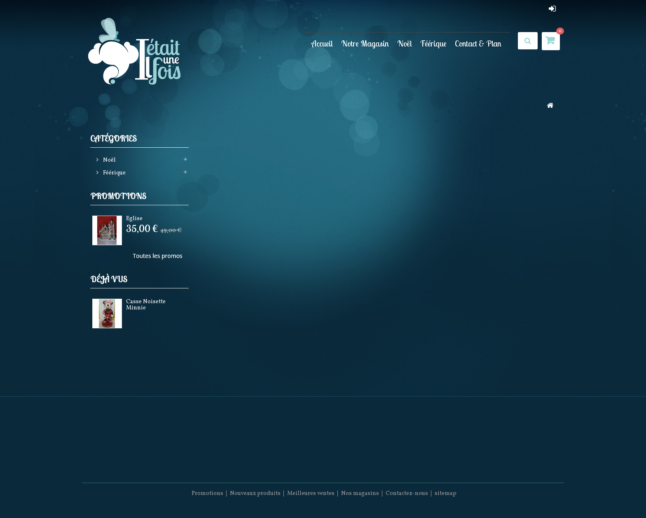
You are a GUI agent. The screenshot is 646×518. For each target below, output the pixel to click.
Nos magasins (360, 493)
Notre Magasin (365, 43)
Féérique (433, 43)
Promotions (118, 196)
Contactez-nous (407, 493)
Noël (404, 43)
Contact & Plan (478, 43)
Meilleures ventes (311, 493)
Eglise (134, 219)
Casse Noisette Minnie (146, 305)
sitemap (445, 493)
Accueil (322, 43)
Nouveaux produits (255, 493)
